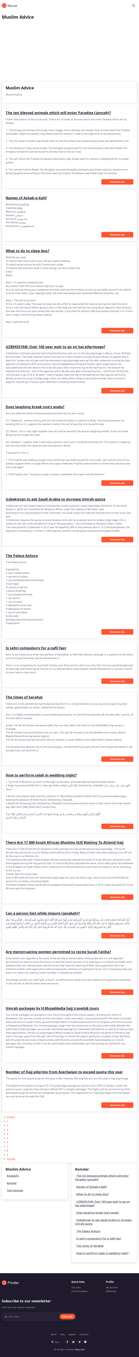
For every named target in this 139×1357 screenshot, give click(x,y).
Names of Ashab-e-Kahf (91, 1187)
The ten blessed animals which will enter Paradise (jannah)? (102, 1177)
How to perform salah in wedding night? (102, 1253)
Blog (62, 1334)
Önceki (10, 1117)
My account (112, 1287)
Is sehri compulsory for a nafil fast (98, 1238)
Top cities (76, 1287)
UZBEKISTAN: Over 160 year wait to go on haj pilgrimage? (102, 1203)
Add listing (111, 1291)
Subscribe (67, 1316)
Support (72, 1334)
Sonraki (11, 1158)
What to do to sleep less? (92, 1194)
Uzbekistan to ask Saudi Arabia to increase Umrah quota (103, 1221)
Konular (12, 1183)
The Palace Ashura (88, 1231)
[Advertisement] (69, 59)
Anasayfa (13, 1176)
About (54, 1334)
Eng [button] (54, 1342)
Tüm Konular (15, 1190)
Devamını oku (117, 181)
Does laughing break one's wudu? (97, 1212)
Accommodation (79, 1291)
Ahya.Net (80, 1349)
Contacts (84, 1334)
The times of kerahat (90, 1246)
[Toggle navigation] (133, 5)
